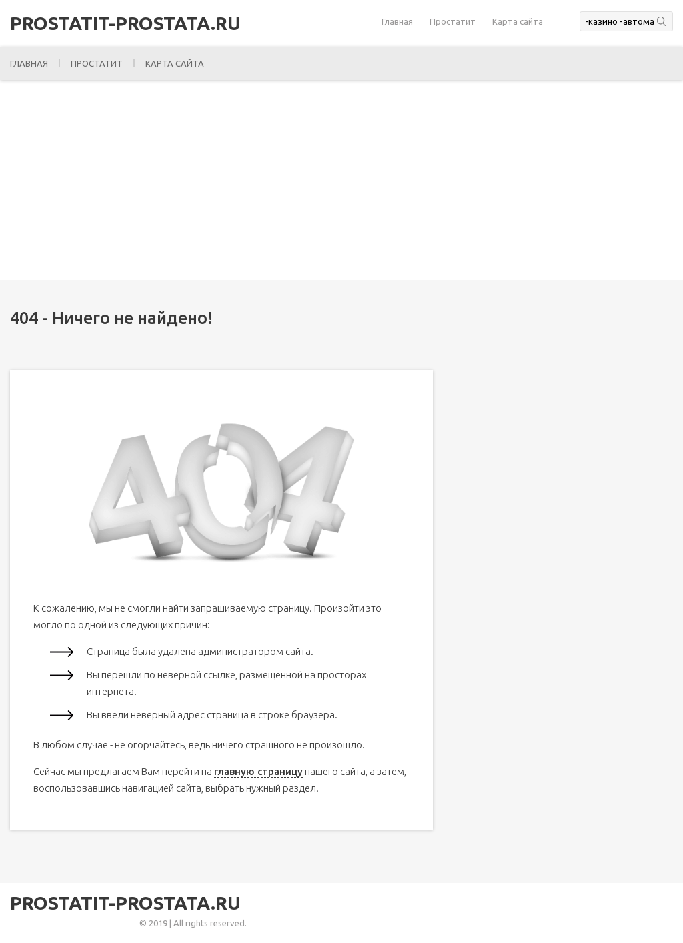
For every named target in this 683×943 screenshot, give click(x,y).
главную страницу (258, 771)
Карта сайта (517, 21)
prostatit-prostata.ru (125, 23)
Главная (397, 21)
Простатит (453, 21)
